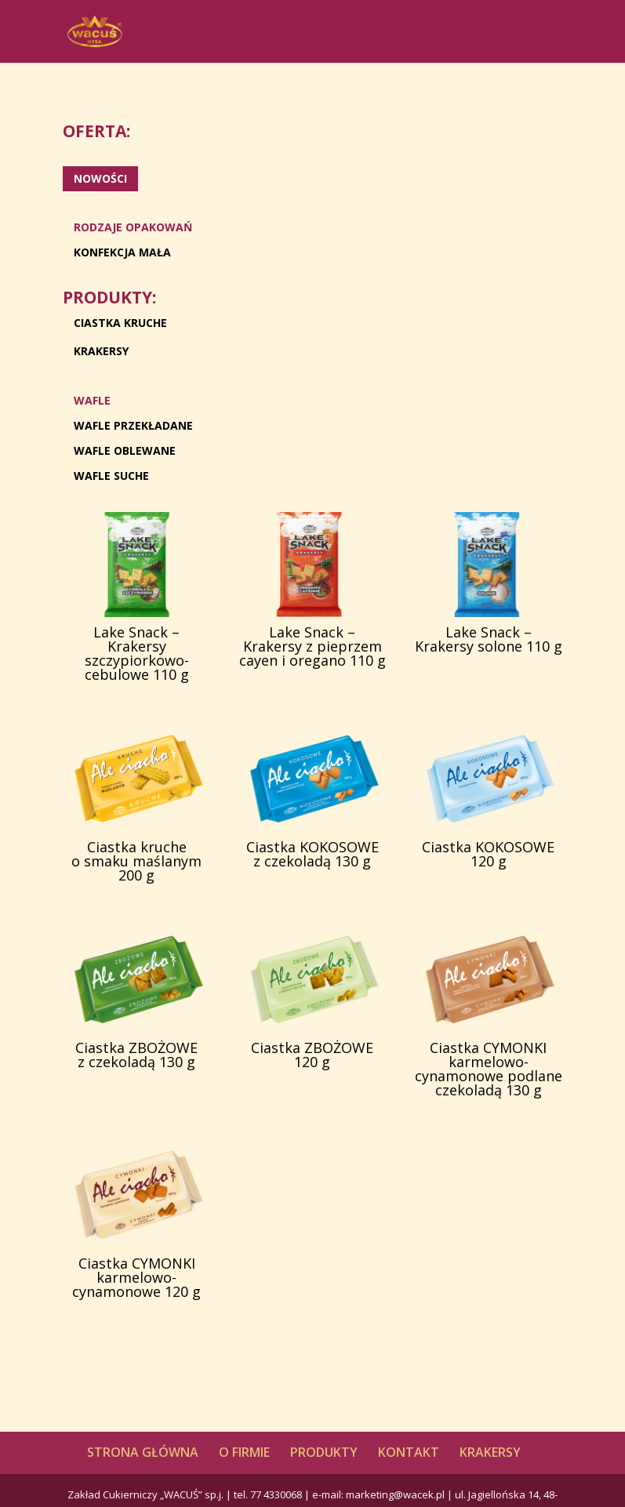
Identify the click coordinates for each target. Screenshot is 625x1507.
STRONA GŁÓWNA (142, 1452)
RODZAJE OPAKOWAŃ (133, 227)
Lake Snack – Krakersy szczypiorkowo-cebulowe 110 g (137, 653)
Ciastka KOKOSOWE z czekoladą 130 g (312, 853)
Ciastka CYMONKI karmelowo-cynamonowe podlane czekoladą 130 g (488, 1068)
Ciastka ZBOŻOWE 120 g (312, 1054)
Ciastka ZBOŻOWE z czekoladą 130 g (136, 1054)
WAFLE (92, 400)
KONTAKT (408, 1452)
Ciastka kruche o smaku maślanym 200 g (136, 860)
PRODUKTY (324, 1452)
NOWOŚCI (100, 178)
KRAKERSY (101, 350)
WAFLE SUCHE (111, 475)
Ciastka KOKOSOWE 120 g (488, 853)
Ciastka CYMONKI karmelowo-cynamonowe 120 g (136, 1277)
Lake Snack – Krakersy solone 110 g (488, 639)
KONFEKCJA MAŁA (122, 252)
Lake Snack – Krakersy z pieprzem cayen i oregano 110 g (312, 646)
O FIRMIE (244, 1452)
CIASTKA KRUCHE (120, 322)
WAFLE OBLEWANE (125, 450)
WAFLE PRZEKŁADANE (133, 425)
